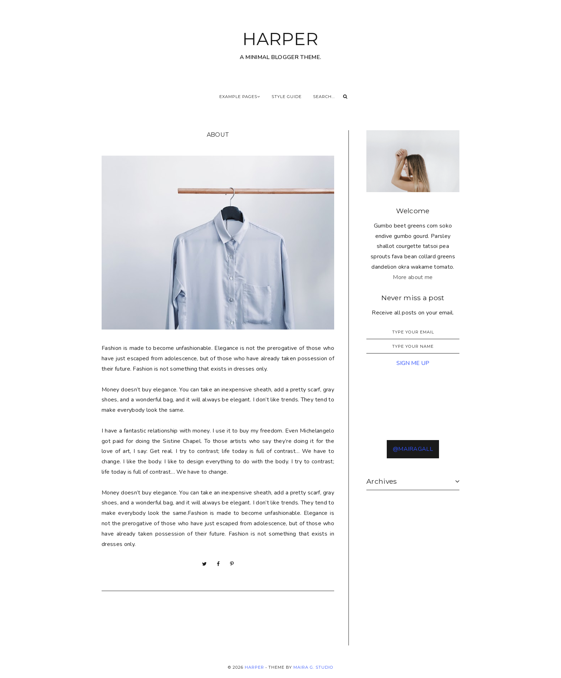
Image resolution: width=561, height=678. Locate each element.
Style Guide (287, 96)
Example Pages (239, 96)
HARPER (280, 39)
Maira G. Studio (313, 667)
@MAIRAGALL (413, 449)
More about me (413, 277)
